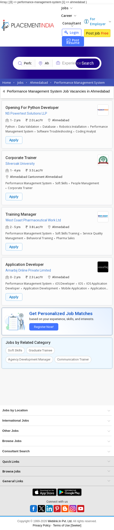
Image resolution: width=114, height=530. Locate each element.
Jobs (66, 8)
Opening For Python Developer (32, 107)
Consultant (71, 24)
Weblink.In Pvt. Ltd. (60, 521)
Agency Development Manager (29, 359)
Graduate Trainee (40, 350)
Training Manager (20, 214)
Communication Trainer (73, 359)
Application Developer (24, 264)
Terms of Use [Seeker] (67, 525)
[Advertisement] (57, 388)
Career (68, 15)
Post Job (97, 33)
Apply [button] (14, 140)
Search (88, 63)
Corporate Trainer (21, 158)
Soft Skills (15, 350)
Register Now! (44, 327)
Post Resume (72, 41)
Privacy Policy (42, 525)
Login (71, 32)
